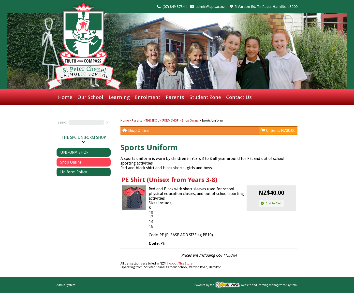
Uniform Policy (73, 172)
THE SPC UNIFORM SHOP (83, 137)
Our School (90, 97)
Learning (119, 97)
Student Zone (205, 97)
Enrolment (147, 97)
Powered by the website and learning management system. (245, 285)
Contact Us (239, 97)
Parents (175, 97)
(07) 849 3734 (173, 6)
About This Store (180, 263)
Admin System (66, 285)
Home (65, 97)
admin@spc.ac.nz (210, 6)
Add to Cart (271, 203)
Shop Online (71, 162)
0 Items (278, 130)
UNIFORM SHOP (74, 152)
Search (63, 122)
